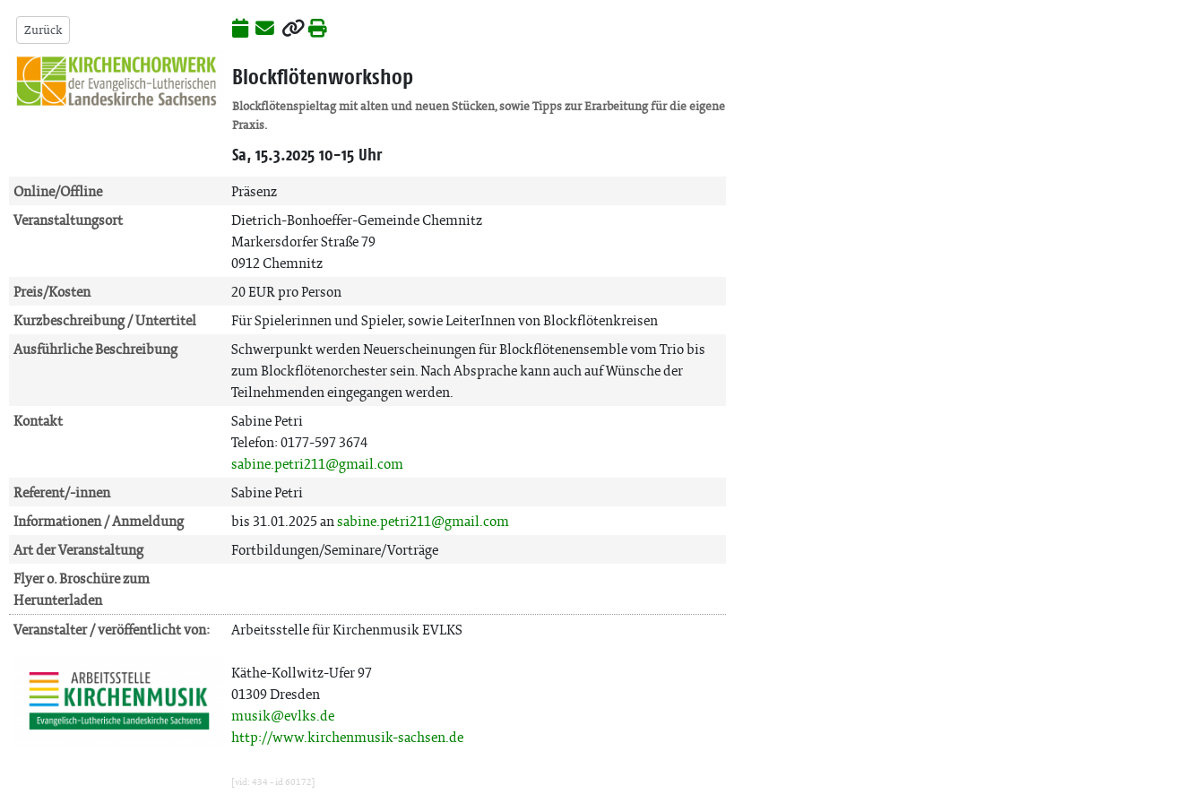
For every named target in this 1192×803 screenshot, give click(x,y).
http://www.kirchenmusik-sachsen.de (347, 737)
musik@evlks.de (282, 715)
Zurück (43, 30)
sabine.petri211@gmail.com (317, 463)
